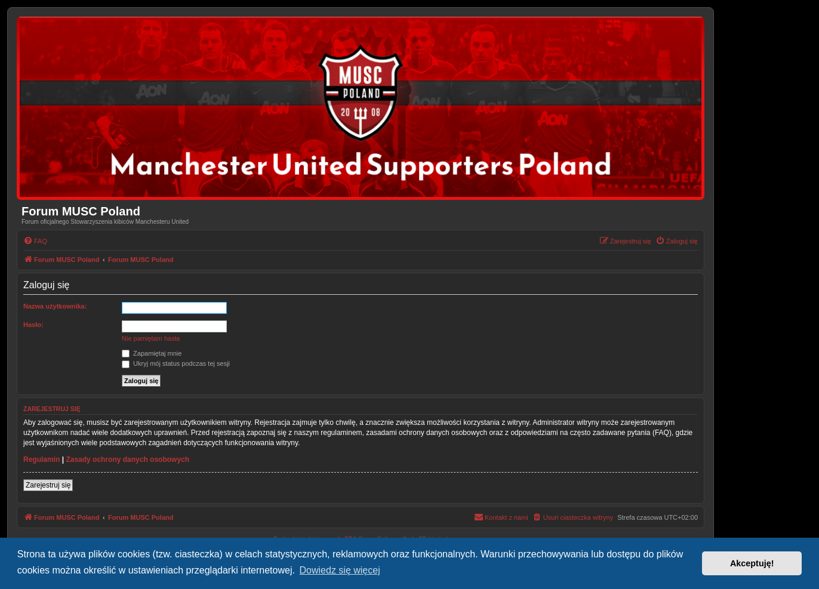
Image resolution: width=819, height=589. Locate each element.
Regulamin (41, 459)
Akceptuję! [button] (752, 563)
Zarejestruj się (48, 485)
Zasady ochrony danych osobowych (127, 459)
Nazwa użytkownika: (55, 306)
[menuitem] (35, 241)
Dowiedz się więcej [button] (340, 570)
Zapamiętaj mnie (151, 353)
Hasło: (33, 324)
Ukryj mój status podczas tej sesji (176, 363)
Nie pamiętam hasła (151, 338)
